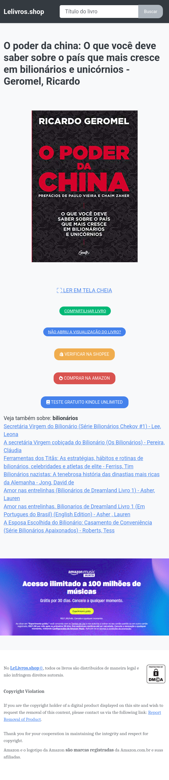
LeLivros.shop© (26, 668)
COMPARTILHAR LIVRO (85, 311)
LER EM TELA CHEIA (84, 290)
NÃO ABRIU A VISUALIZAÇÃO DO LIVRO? (84, 332)
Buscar (150, 11)
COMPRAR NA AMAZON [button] (84, 378)
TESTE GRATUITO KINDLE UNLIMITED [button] (84, 402)
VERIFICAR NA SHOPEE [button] (84, 354)
